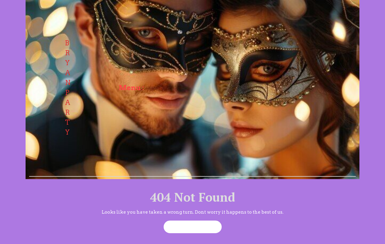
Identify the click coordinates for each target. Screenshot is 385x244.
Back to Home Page (190, 225)
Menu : (131, 88)
